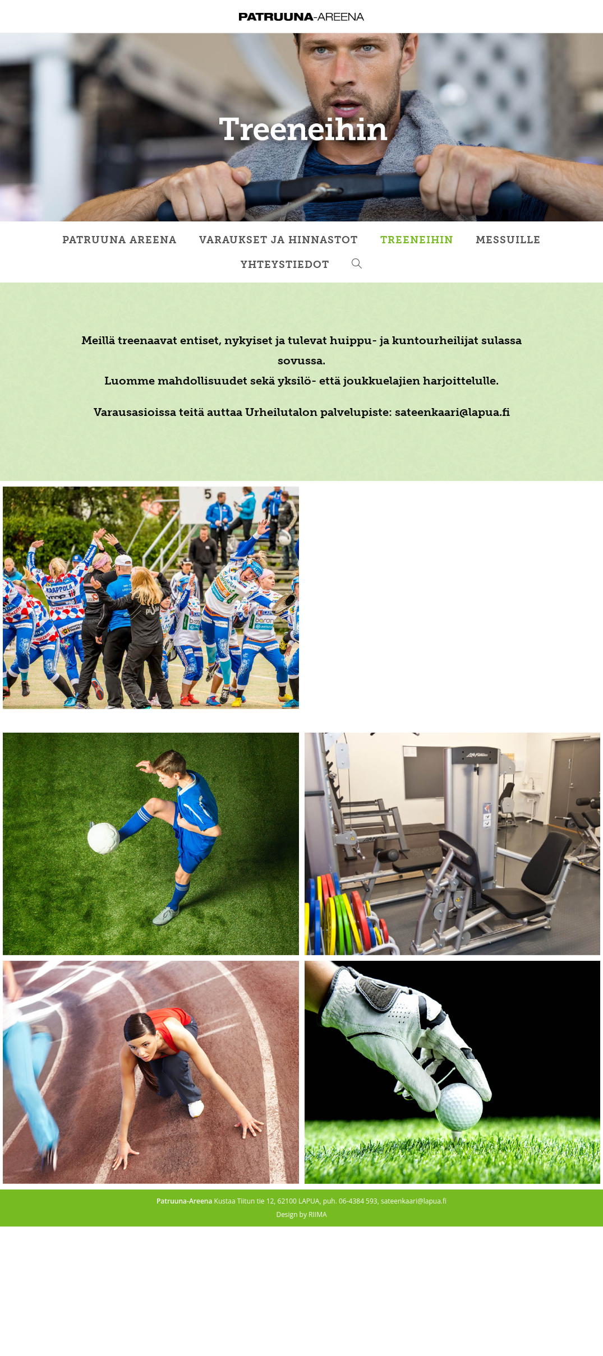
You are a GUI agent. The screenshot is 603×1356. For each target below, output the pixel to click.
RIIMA (318, 1214)
